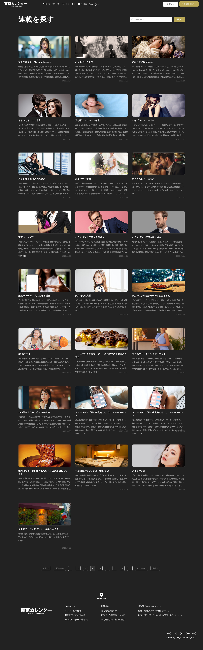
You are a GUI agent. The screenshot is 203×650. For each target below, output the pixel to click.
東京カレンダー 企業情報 (76, 620)
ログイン (170, 4)
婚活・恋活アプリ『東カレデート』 (154, 611)
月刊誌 (82, 4)
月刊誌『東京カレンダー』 (150, 606)
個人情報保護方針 (109, 611)
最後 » (155, 568)
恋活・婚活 (69, 4)
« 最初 (46, 568)
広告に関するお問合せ (75, 615)
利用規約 (105, 606)
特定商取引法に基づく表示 (113, 620)
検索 (179, 19)
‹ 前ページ (59, 568)
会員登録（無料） (189, 4)
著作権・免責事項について (113, 615)
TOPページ (70, 606)
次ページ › (141, 568)
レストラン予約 (51, 4)
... (130, 568)
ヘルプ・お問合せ (73, 611)
